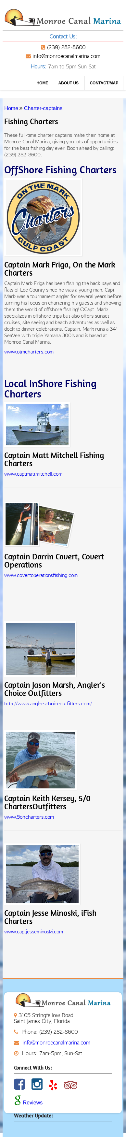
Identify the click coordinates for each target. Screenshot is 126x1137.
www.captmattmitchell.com (33, 474)
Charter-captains (43, 108)
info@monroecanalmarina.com (66, 56)
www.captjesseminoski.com (33, 931)
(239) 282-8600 (66, 47)
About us (69, 83)
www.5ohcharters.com (29, 817)
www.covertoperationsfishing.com (41, 575)
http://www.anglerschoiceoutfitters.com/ (48, 703)
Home (42, 83)
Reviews (28, 1102)
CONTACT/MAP (104, 83)
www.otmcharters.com (29, 352)
